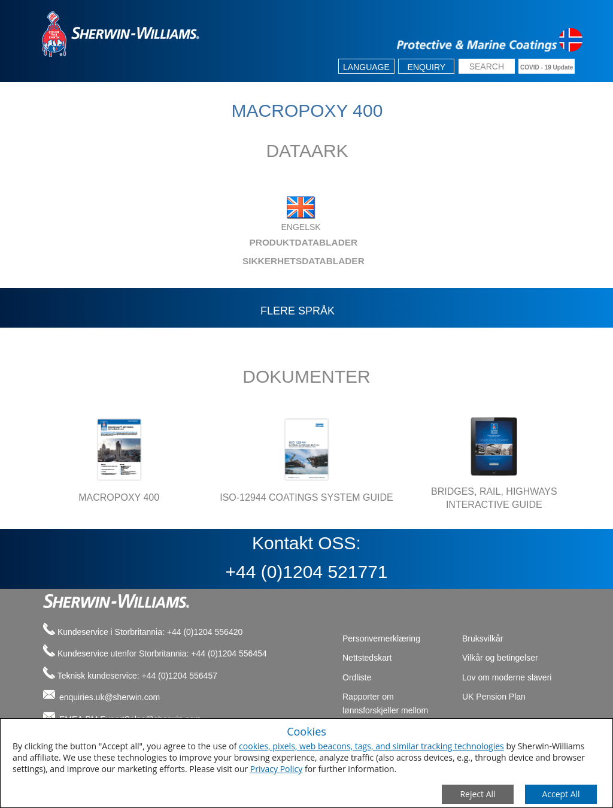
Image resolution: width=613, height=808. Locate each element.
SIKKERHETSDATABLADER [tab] (200, 261)
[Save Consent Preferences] (561, 794)
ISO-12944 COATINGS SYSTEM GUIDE (306, 497)
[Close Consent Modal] (478, 794)
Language (366, 67)
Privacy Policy (276, 768)
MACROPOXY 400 (118, 497)
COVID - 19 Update (546, 67)
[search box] (487, 67)
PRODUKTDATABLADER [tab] (197, 242)
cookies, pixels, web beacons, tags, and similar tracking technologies (371, 746)
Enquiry (427, 67)
